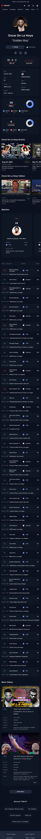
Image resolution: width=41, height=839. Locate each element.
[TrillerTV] (6, 5)
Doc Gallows (32, 809)
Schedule (12, 9)
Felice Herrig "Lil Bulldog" (20, 821)
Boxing (23, 83)
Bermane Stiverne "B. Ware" (21, 778)
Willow (27, 9)
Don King (16, 767)
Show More (20, 791)
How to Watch (11, 834)
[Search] (33, 6)
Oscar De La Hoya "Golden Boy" (22, 727)
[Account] (37, 6)
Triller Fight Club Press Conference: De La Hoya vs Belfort (23, 711)
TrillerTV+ (20, 9)
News (33, 9)
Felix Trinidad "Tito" (24, 779)
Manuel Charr (33, 776)
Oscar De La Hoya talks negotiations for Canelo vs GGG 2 (13, 201)
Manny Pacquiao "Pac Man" (16, 238)
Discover (5, 9)
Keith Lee (28, 815)
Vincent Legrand (15, 815)
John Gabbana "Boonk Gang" (14, 809)
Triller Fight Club (18, 722)
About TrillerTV (30, 834)
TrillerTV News (30, 838)
